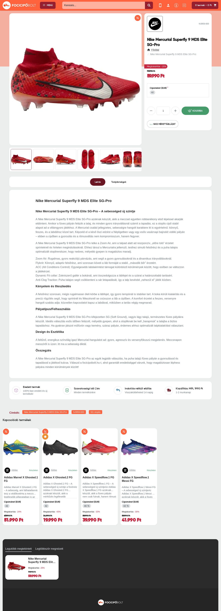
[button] (195, 111)
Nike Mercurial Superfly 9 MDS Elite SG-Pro (45, 412)
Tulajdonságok (118, 181)
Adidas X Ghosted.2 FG (58, 477)
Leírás (98, 181)
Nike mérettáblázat (164, 124)
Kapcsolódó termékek (17, 420)
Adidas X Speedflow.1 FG (98, 477)
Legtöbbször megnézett (49, 548)
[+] (175, 111)
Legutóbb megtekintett (18, 548)
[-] (151, 111)
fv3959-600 (78, 412)
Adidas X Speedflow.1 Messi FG (135, 479)
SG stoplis (96, 412)
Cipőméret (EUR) (158, 88)
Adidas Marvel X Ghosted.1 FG (21, 479)
